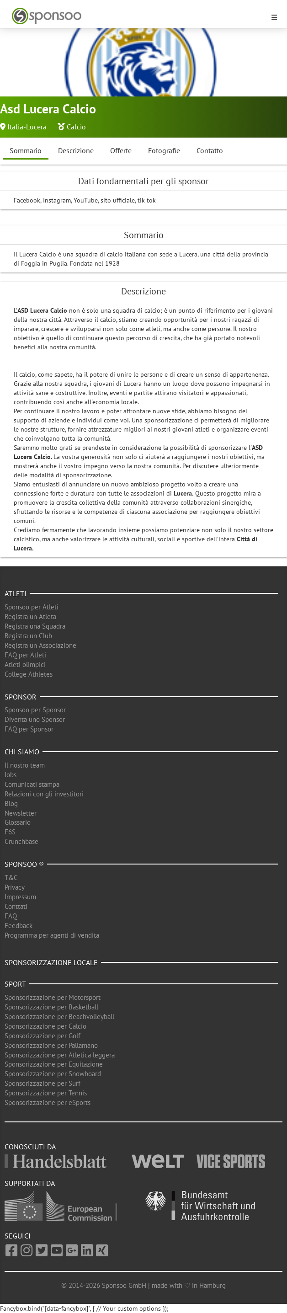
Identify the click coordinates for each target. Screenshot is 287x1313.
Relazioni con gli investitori (44, 794)
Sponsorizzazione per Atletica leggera (60, 1055)
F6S (10, 831)
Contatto (210, 150)
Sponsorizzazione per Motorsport (53, 997)
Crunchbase (21, 841)
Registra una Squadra (35, 626)
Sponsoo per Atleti (31, 607)
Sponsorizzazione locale (51, 962)
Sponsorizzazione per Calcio (45, 1026)
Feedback (18, 925)
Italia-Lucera (27, 126)
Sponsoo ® (24, 864)
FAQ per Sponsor (29, 729)
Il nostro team (25, 765)
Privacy (15, 887)
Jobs (10, 774)
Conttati (16, 906)
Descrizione (76, 150)
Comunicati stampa (32, 784)
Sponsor (21, 696)
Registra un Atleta (30, 616)
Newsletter (21, 813)
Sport (15, 983)
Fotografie (164, 150)
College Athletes (29, 674)
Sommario (26, 150)
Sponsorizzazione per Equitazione (54, 1064)
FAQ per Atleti (25, 655)
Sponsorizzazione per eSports (47, 1102)
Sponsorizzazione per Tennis (46, 1093)
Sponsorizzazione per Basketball (51, 1007)
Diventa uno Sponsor (35, 719)
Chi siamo (22, 751)
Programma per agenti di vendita (52, 935)
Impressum (20, 896)
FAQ (11, 916)
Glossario (18, 822)
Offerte (121, 150)
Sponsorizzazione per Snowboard (53, 1073)
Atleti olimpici (25, 664)
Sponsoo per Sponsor (35, 709)
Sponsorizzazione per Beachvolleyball (59, 1016)
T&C (11, 877)
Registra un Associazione (40, 645)
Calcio (76, 126)
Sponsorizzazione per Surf (42, 1083)
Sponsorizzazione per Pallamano (51, 1045)
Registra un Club (28, 635)
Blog (11, 803)
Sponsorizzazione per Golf (42, 1035)
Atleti (16, 593)
